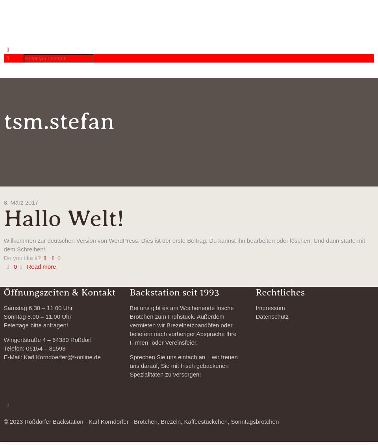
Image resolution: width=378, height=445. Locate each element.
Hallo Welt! (64, 218)
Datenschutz (272, 316)
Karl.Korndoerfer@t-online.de (62, 357)
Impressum (270, 308)
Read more (41, 266)
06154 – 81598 (45, 348)
